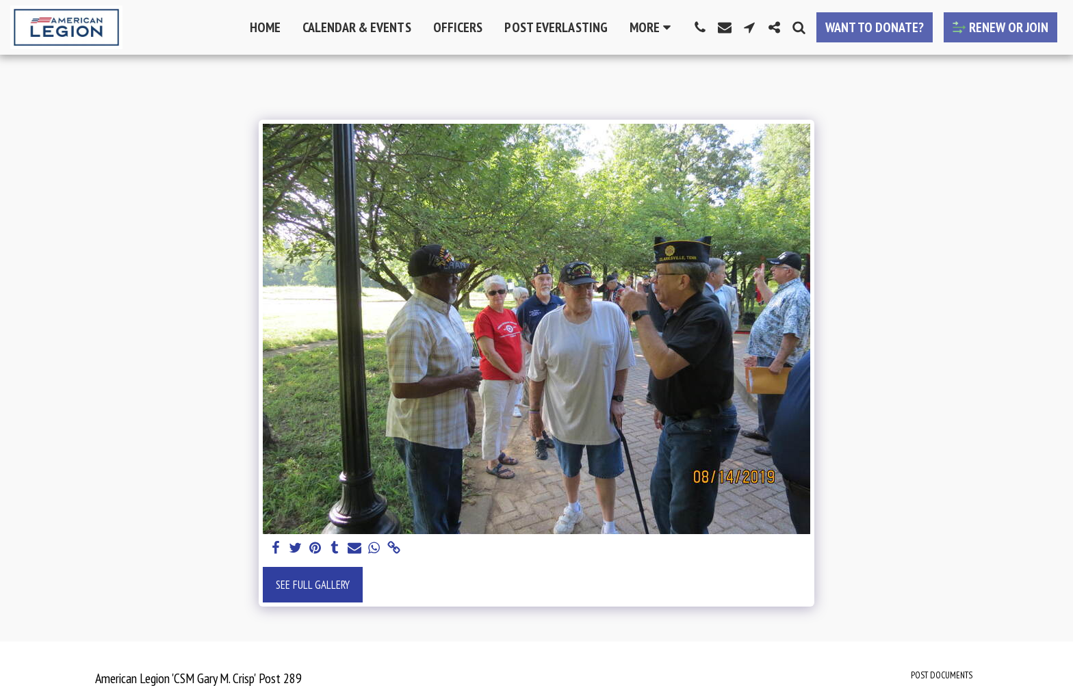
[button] (700, 27)
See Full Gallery (313, 584)
